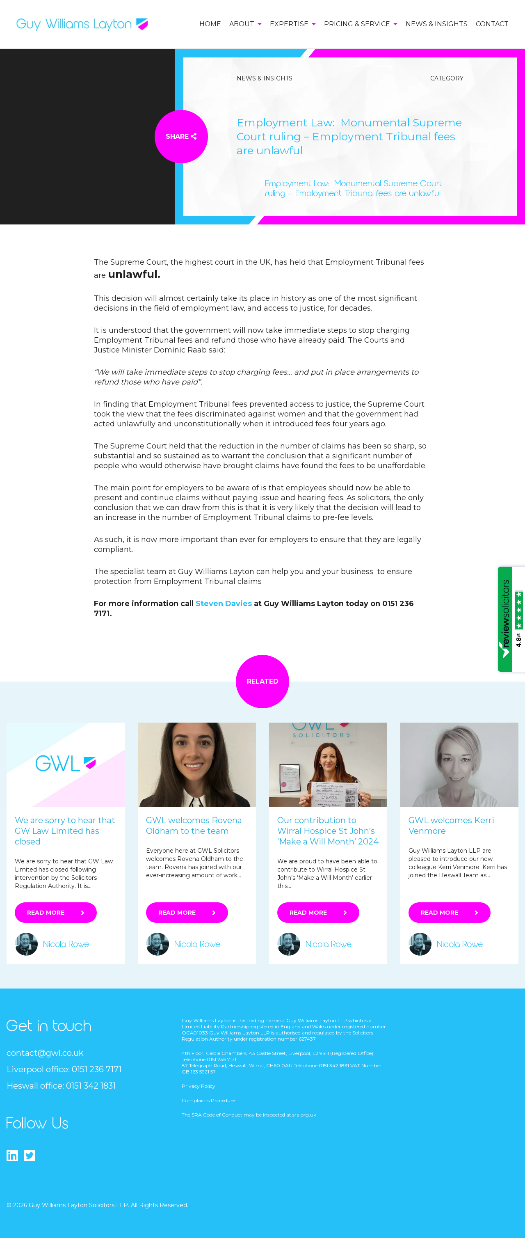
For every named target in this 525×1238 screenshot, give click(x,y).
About (245, 24)
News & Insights (437, 24)
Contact (492, 24)
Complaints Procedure (208, 1100)
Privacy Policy (198, 1086)
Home (210, 24)
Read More (45, 912)
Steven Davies (224, 603)
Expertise (293, 24)
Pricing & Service (360, 24)
